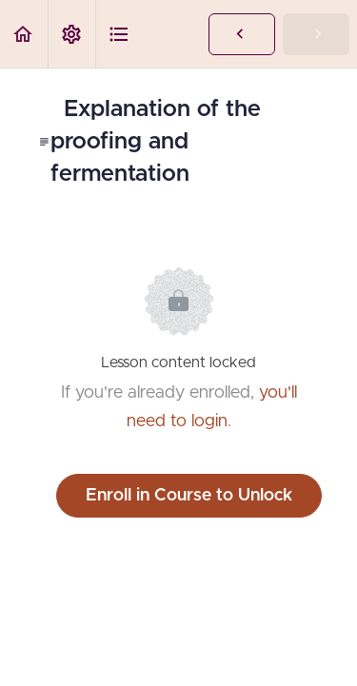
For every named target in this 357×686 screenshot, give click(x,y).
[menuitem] (71, 34)
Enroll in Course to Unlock (189, 495)
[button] (24, 34)
